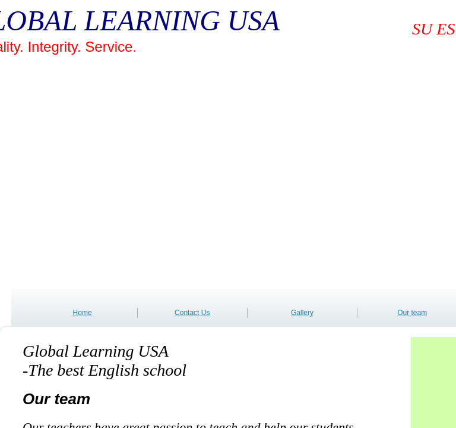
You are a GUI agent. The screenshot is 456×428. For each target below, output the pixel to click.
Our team (412, 313)
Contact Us (192, 313)
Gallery (302, 313)
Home (82, 313)
